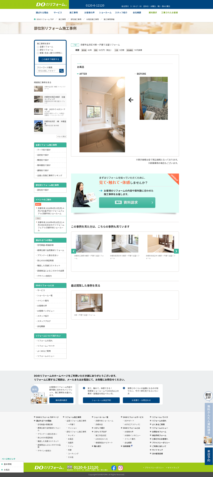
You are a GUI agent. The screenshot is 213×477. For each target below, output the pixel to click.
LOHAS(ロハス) (102, 439)
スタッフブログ (44, 321)
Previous (73, 251)
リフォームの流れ (45, 340)
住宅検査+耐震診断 (45, 245)
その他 (70, 457)
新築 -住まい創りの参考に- (50, 52)
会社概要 (41, 326)
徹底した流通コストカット (48, 265)
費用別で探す (43, 160)
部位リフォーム (45, 49)
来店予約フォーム (159, 435)
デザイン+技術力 (44, 275)
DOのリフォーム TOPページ (47, 417)
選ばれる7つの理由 (44, 240)
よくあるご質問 (44, 351)
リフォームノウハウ (46, 345)
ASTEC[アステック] (132, 424)
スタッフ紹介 (43, 315)
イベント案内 (43, 300)
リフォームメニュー (46, 356)
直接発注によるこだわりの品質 (50, 270)
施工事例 (62, 19)
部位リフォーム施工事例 (76, 431)
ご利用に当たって (159, 446)
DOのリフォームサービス (133, 417)
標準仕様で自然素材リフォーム (50, 250)
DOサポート (129, 420)
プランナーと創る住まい (47, 255)
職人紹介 (97, 446)
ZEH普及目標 (157, 453)
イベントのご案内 (43, 199)
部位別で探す (43, 189)
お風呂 (7, 469)
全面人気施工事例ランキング (49, 175)
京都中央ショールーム (104, 420)
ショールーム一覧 (45, 295)
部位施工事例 (76, 19)
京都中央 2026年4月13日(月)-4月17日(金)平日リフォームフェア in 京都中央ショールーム (51, 211)
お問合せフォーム (159, 431)
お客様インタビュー (46, 310)
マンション (72, 428)
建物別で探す (43, 170)
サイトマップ (157, 450)
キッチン (71, 435)
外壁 (70, 450)
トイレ (70, 446)
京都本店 (99, 424)
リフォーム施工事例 (73, 417)
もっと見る (62, 136)
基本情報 (8, 464)
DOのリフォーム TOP (45, 19)
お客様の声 (42, 305)
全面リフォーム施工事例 (46, 144)
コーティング (73, 453)
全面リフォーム (45, 46)
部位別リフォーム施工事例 (47, 185)
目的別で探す (43, 155)
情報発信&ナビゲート (104, 442)
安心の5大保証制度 (45, 260)
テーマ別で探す (44, 149)
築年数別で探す (44, 165)
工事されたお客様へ (160, 439)
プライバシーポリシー (161, 442)
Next (176, 251)
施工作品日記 (101, 435)
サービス (41, 290)
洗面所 (70, 442)
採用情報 (127, 446)
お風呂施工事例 (92, 19)
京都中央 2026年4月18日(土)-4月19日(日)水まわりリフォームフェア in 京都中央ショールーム (51, 226)
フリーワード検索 (44, 67)
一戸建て (71, 424)
